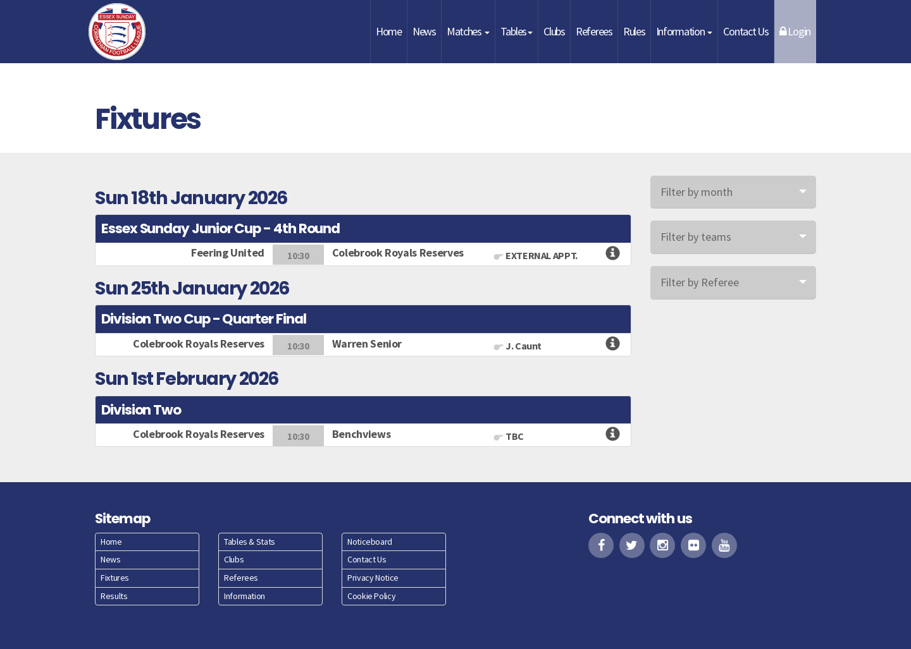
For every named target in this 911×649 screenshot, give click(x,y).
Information (684, 31)
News (424, 31)
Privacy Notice (373, 577)
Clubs (554, 31)
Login (794, 31)
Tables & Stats (249, 541)
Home (389, 31)
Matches (468, 31)
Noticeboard (369, 541)
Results (114, 596)
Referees (594, 31)
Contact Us (745, 31)
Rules (634, 31)
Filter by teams (695, 236)
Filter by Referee (699, 282)
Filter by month (696, 192)
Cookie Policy (371, 596)
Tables (516, 31)
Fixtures (115, 577)
